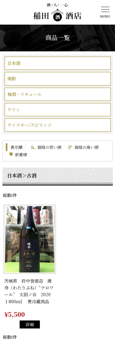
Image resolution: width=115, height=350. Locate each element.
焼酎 (11, 78)
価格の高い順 (86, 147)
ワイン (13, 109)
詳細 (30, 324)
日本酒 (13, 63)
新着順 (21, 154)
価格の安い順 (49, 147)
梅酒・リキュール (24, 94)
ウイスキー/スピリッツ (29, 125)
